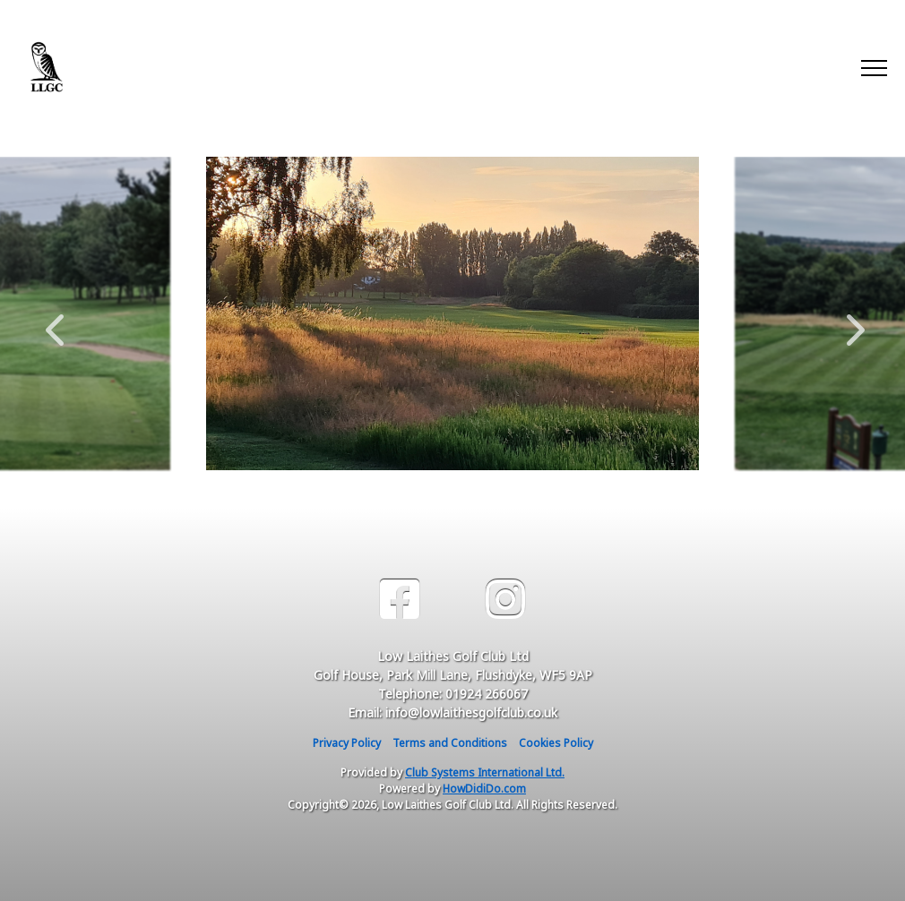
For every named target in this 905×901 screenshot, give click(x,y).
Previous (55, 321)
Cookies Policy (556, 743)
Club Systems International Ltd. (485, 772)
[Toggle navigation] (873, 67)
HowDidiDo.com (484, 788)
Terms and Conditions (449, 743)
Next (851, 321)
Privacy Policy (347, 743)
